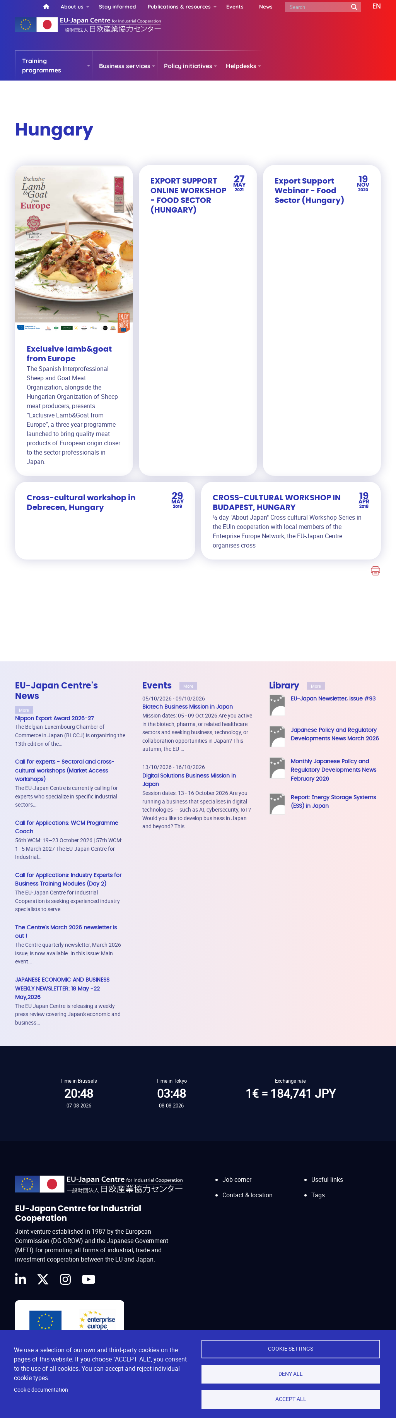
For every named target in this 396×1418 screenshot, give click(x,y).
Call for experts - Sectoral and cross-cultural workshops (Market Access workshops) (64, 770)
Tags (318, 1195)
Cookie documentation (41, 1389)
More (24, 710)
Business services (124, 66)
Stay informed (117, 6)
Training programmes (41, 65)
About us (72, 6)
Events (235, 6)
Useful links (327, 1179)
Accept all (290, 1399)
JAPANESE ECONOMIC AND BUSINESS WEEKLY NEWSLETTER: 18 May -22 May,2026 (62, 988)
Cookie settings (290, 1348)
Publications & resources (179, 6)
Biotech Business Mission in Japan (187, 707)
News (266, 6)
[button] (371, 6)
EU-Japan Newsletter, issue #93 (333, 699)
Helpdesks (241, 66)
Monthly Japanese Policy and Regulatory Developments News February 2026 (333, 770)
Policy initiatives (188, 66)
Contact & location (247, 1195)
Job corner (236, 1179)
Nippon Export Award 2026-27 (54, 718)
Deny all (290, 1373)
